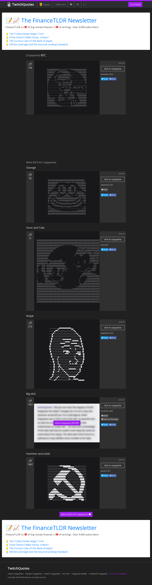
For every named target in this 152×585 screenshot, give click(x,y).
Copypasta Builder (79, 573)
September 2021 (107, 185)
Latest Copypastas (15, 573)
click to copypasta (112, 68)
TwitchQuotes (21, 4)
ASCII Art (60, 4)
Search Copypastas (52, 573)
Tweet (105, 79)
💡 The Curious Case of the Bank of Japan (29, 40)
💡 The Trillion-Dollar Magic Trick (25, 33)
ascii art (121, 63)
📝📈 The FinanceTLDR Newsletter (51, 20)
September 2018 (107, 333)
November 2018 (107, 74)
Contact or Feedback (118, 573)
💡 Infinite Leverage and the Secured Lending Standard (37, 44)
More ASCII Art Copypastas (76, 514)
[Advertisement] (76, 139)
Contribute (135, 4)
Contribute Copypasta (98, 573)
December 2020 (107, 411)
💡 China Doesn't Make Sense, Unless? (27, 37)
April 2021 (104, 245)
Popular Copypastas (33, 573)
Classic (44, 4)
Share (113, 79)
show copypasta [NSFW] (67, 423)
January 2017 (105, 471)
